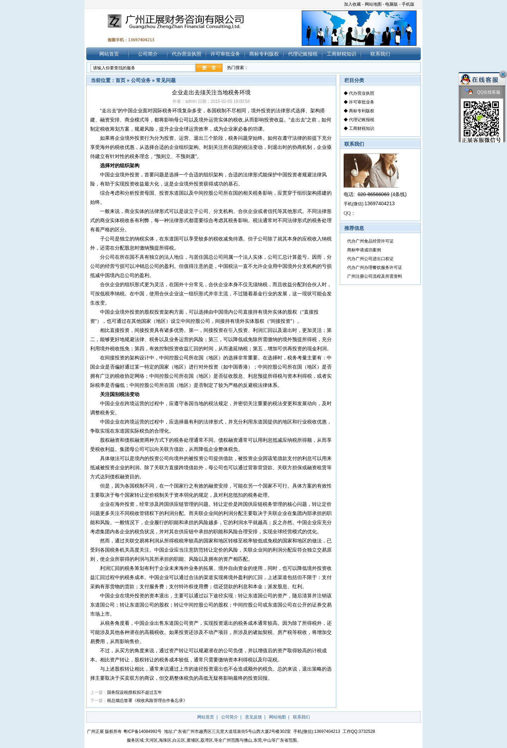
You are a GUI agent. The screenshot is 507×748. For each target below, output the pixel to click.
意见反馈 (253, 717)
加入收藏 (352, 4)
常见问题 (166, 80)
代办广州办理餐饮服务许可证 (374, 267)
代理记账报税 (303, 54)
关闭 (503, 74)
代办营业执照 (186, 54)
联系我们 (380, 54)
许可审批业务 (225, 54)
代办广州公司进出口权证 (370, 258)
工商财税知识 (341, 54)
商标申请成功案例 (364, 249)
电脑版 (391, 4)
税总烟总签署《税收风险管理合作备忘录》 (147, 700)
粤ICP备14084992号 (142, 731)
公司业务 (141, 80)
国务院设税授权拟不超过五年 (134, 692)
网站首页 (109, 54)
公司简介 (148, 54)
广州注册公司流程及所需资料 (374, 276)
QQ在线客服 (483, 92)
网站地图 (373, 4)
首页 (120, 80)
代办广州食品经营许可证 (370, 241)
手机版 (408, 4)
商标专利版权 (264, 54)
